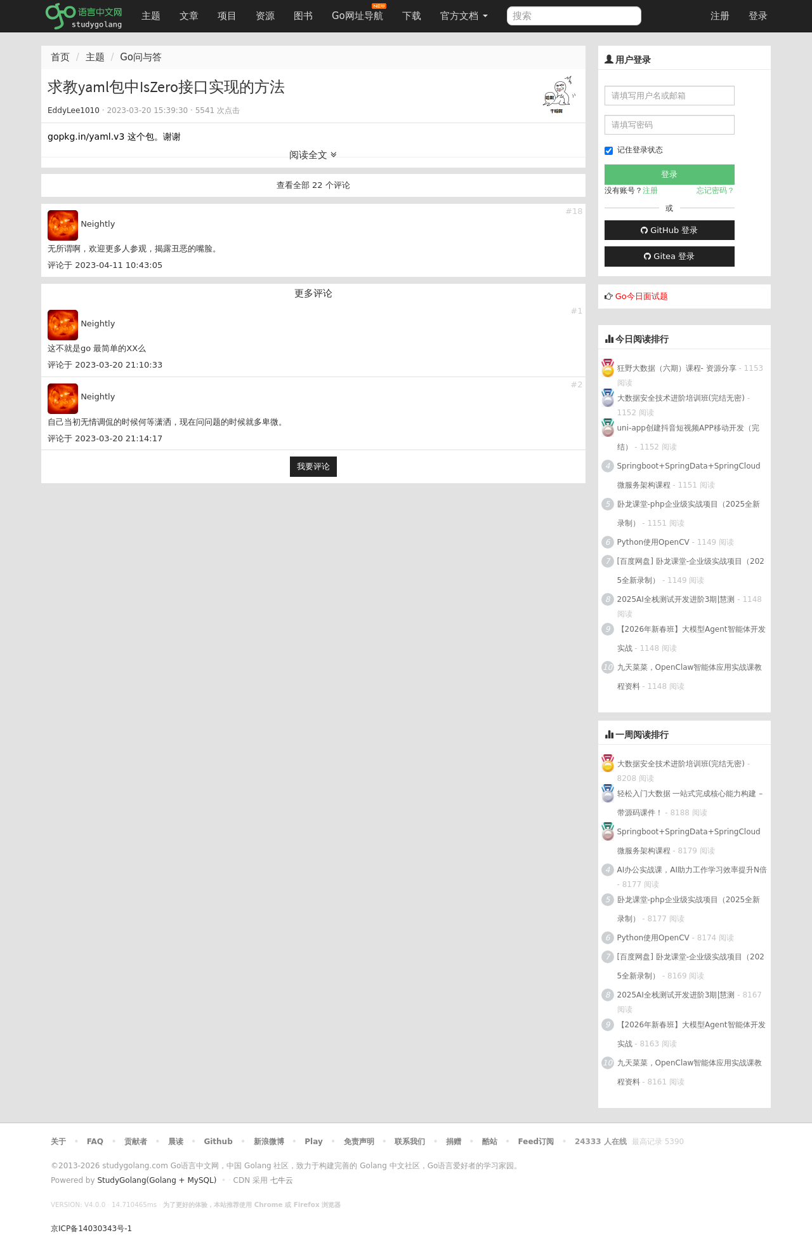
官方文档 (464, 16)
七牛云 (281, 1180)
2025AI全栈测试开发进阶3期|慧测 (677, 599)
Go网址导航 (359, 12)
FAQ (95, 1141)
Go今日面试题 (641, 296)
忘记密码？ (716, 190)
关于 (58, 1141)
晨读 (175, 1141)
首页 (60, 57)
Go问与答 (141, 57)
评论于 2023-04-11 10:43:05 (105, 265)
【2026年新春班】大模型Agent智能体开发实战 (691, 639)
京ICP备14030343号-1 (91, 1228)
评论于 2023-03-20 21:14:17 (105, 438)
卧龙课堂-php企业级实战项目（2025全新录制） (689, 514)
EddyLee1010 (74, 110)
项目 (227, 16)
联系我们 (410, 1141)
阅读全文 (313, 155)
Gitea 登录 (669, 256)
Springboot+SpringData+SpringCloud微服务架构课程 (689, 476)
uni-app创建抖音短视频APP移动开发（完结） (688, 437)
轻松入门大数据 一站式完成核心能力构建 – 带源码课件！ (690, 803)
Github (218, 1141)
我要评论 (313, 466)
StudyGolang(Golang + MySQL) (156, 1180)
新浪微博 (269, 1141)
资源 (265, 16)
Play (313, 1141)
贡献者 (135, 1141)
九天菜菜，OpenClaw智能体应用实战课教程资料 (690, 677)
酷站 (489, 1141)
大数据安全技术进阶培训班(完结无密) (682, 398)
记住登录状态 (634, 150)
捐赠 (453, 1141)
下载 (411, 16)
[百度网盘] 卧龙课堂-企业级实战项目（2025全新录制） (690, 571)
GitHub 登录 (669, 230)
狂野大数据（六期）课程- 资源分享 (677, 368)
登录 (758, 16)
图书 (303, 16)
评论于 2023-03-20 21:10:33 (105, 365)
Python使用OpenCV (653, 542)
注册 (720, 16)
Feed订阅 (536, 1141)
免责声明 (359, 1141)
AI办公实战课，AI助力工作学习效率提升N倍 (692, 869)
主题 (150, 16)
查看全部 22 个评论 (313, 185)
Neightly (98, 224)
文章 (189, 16)
